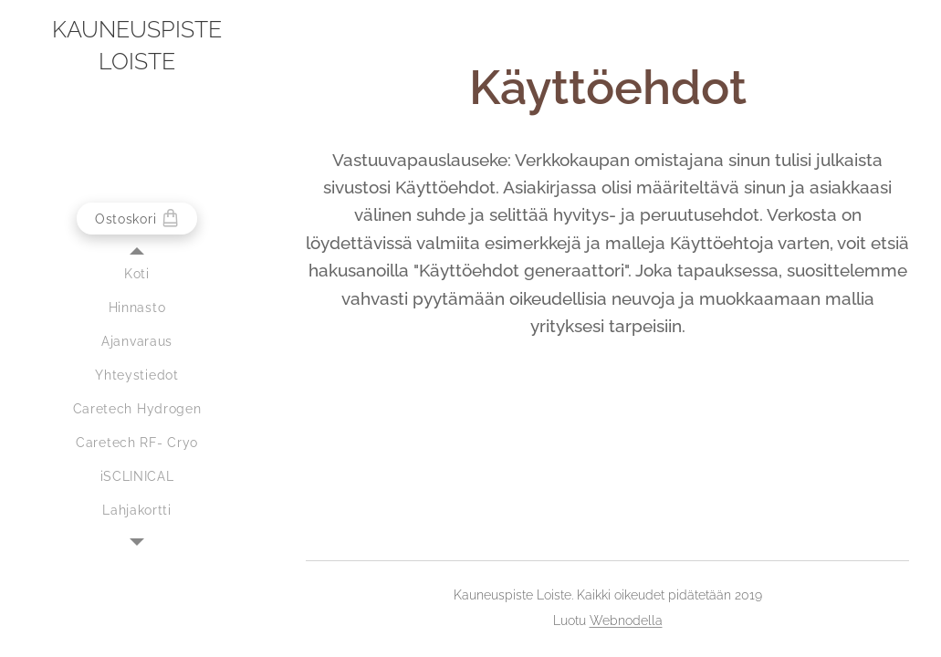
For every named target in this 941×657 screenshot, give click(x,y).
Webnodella (626, 620)
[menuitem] (136, 274)
